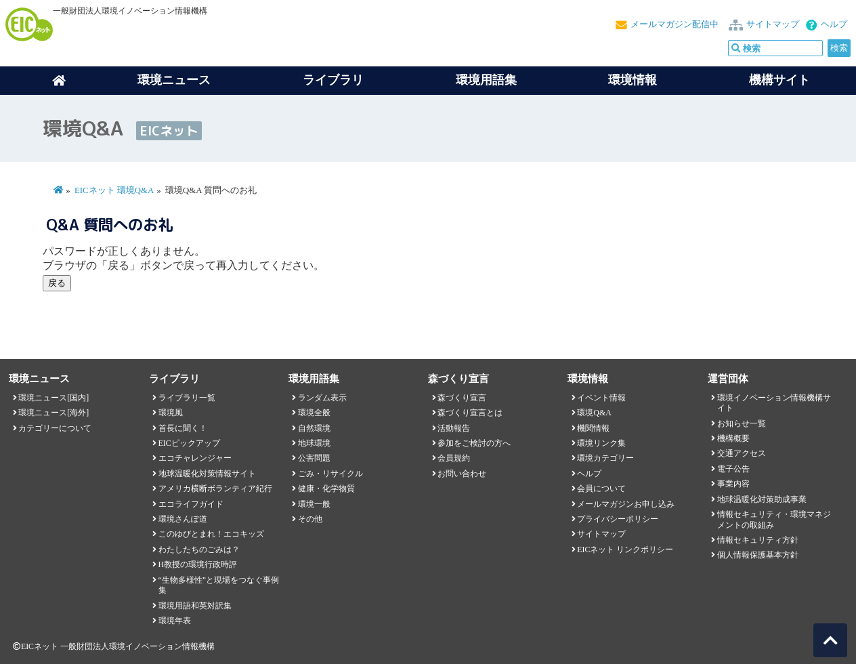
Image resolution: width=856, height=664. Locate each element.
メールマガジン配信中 (674, 24)
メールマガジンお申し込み (626, 504)
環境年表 (174, 620)
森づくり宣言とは (469, 412)
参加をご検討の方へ (474, 443)
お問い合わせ (461, 473)
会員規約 (453, 458)
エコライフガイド (190, 504)
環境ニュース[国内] (53, 397)
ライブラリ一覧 (186, 397)
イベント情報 (601, 397)
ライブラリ (333, 80)
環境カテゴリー (605, 458)
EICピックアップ (189, 443)
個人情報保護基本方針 (757, 555)
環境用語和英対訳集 (195, 605)
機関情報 (593, 428)
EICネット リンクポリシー (625, 549)
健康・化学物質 (326, 488)
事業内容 (733, 484)
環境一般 (314, 504)
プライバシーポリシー (617, 519)
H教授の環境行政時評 (198, 564)
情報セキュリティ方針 (757, 540)
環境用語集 (486, 80)
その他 (310, 519)
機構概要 (733, 438)
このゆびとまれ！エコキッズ (211, 534)
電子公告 (733, 469)
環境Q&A (594, 412)
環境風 (170, 412)
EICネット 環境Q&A (114, 190)
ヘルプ (834, 24)
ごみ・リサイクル (330, 473)
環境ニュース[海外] (53, 412)
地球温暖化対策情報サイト (207, 473)
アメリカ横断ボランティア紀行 (215, 488)
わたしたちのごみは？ (199, 549)
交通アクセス (741, 453)
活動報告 (453, 428)
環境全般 (314, 412)
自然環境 (314, 428)
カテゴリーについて (54, 428)
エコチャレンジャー (195, 458)
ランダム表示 (322, 397)
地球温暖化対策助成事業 (762, 499)
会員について (601, 488)
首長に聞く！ (182, 428)
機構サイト (779, 80)
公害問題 (314, 458)
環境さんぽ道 (182, 519)
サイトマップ (772, 24)
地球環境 (314, 443)
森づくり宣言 (461, 397)
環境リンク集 (601, 443)
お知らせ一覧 (741, 423)
